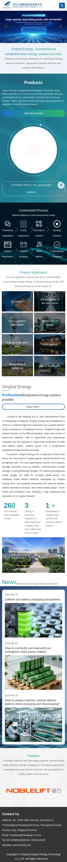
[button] (6, 26)
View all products (33, 113)
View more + (34, 406)
